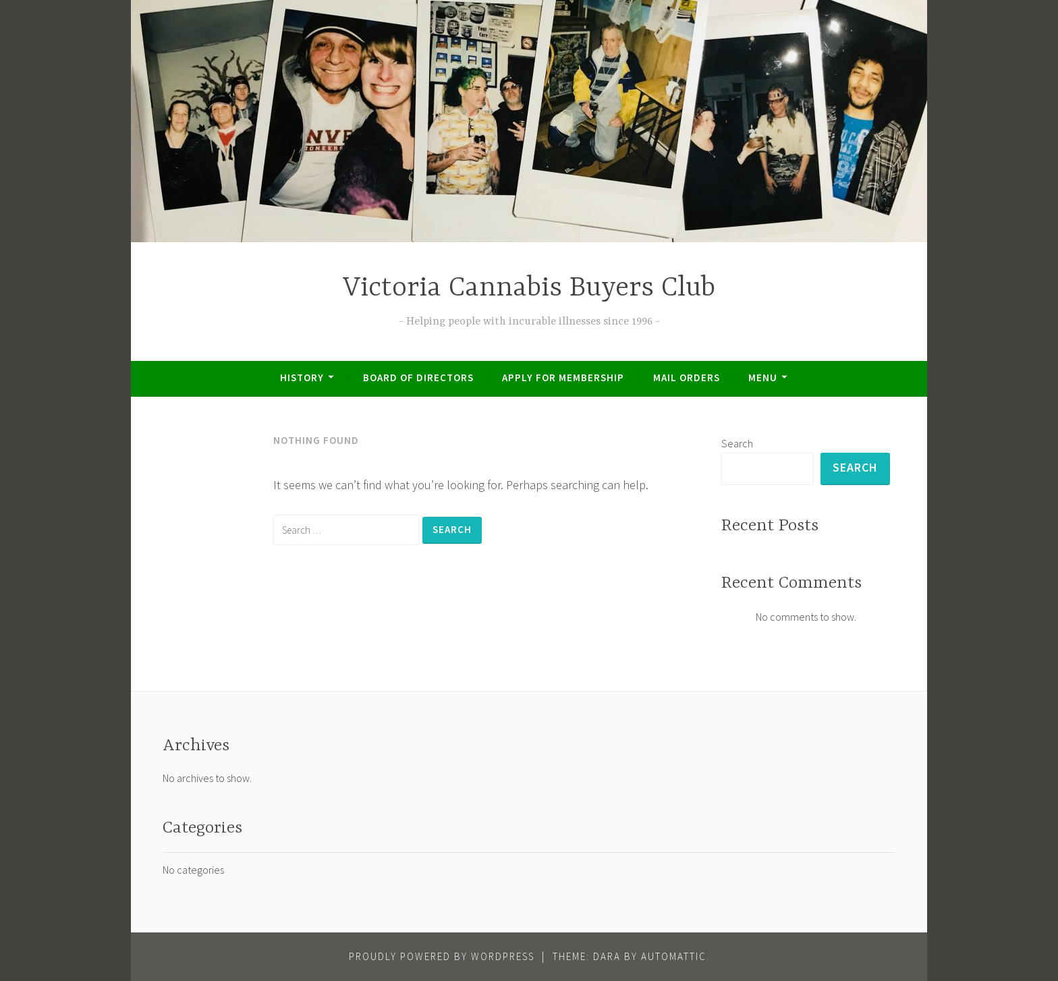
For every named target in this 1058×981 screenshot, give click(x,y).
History (302, 377)
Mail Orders (686, 377)
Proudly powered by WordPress (441, 956)
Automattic (673, 956)
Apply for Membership (563, 377)
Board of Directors (418, 377)
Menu (762, 377)
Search (737, 443)
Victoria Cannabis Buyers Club (529, 288)
